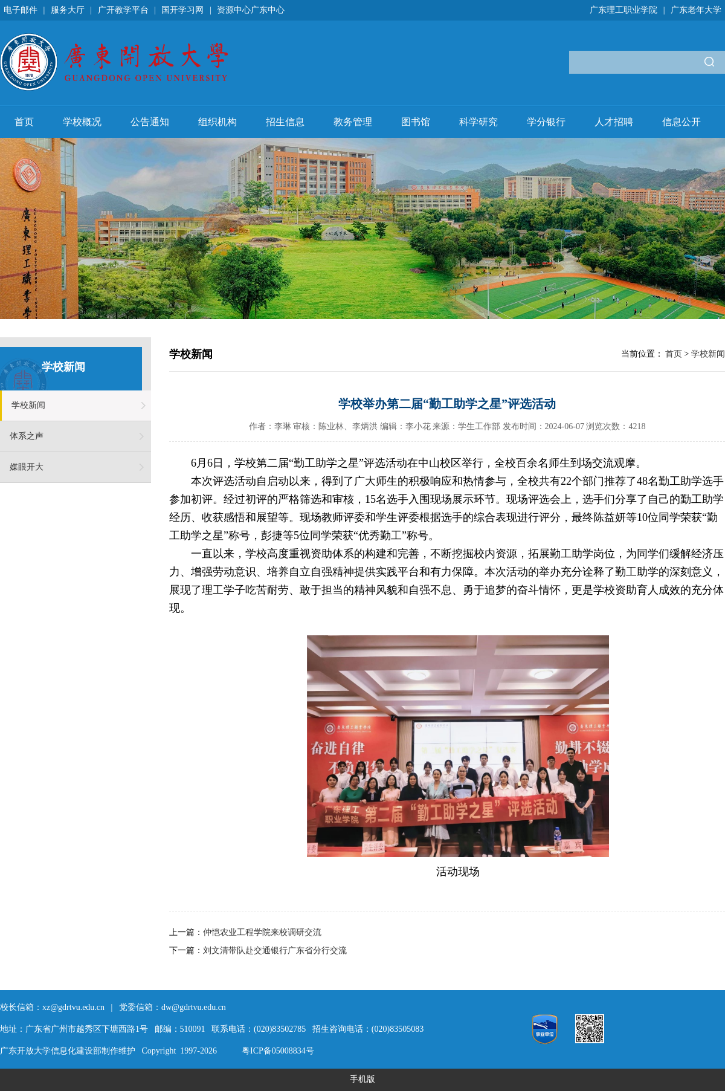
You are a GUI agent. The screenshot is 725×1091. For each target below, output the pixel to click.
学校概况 (82, 122)
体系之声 (27, 436)
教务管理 (353, 122)
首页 (24, 122)
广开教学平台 (123, 10)
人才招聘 (613, 122)
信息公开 (681, 122)
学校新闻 (28, 405)
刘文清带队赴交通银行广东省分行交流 (275, 950)
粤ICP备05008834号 (278, 1050)
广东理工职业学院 (623, 10)
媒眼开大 (27, 466)
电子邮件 (20, 10)
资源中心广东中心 (251, 10)
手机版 (362, 1079)
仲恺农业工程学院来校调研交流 (262, 932)
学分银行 (546, 122)
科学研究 (478, 122)
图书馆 (415, 122)
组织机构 (217, 122)
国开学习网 (182, 10)
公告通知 (149, 122)
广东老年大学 (696, 10)
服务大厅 (68, 10)
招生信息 (285, 122)
